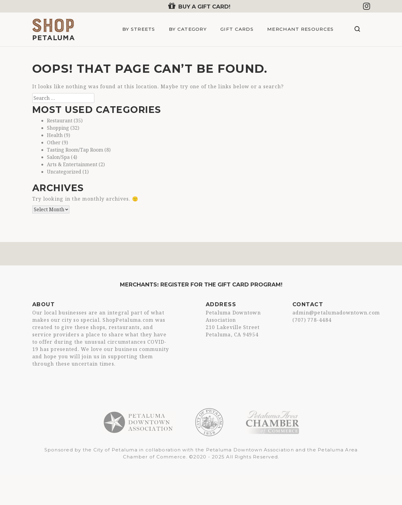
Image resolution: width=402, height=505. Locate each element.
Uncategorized (64, 171)
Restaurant (59, 120)
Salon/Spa (58, 157)
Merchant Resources (300, 29)
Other (54, 142)
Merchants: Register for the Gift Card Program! (201, 284)
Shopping (58, 127)
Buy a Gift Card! (199, 6)
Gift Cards (236, 29)
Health (55, 135)
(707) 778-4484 (312, 320)
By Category (188, 29)
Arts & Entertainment (72, 164)
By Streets (138, 29)
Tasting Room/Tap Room (75, 149)
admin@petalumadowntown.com (336, 312)
